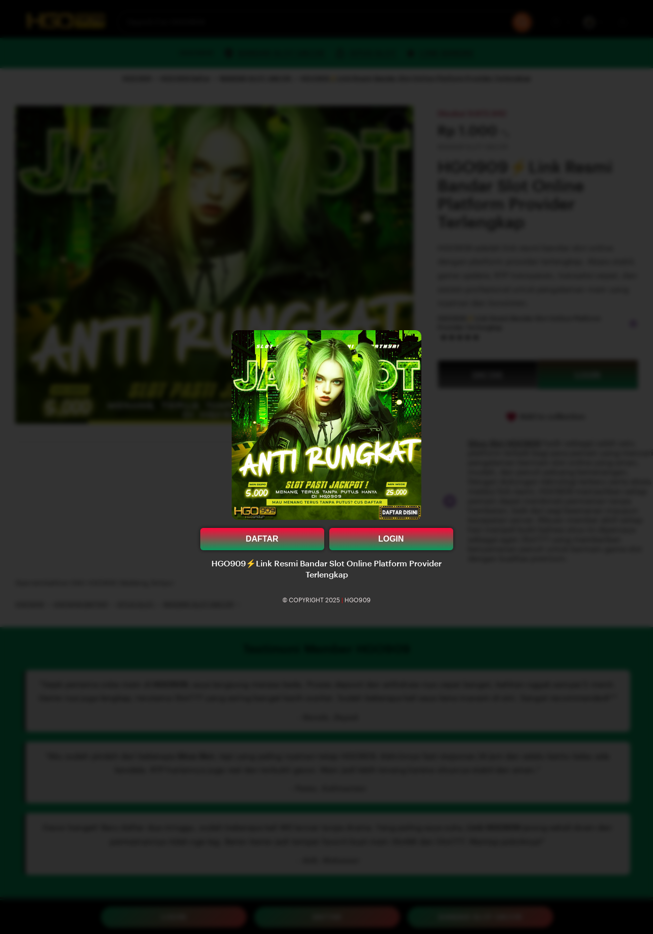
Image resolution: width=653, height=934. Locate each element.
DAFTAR (262, 539)
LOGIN (391, 539)
